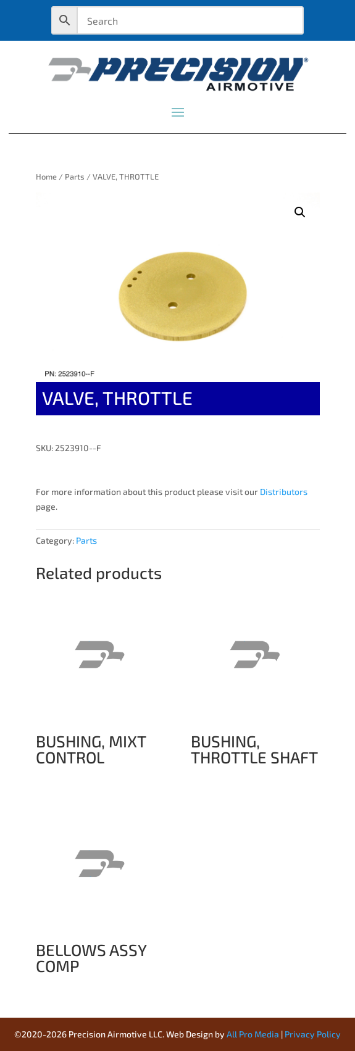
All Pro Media (253, 1034)
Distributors (283, 491)
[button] (300, 212)
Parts (75, 176)
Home (46, 176)
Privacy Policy (313, 1034)
